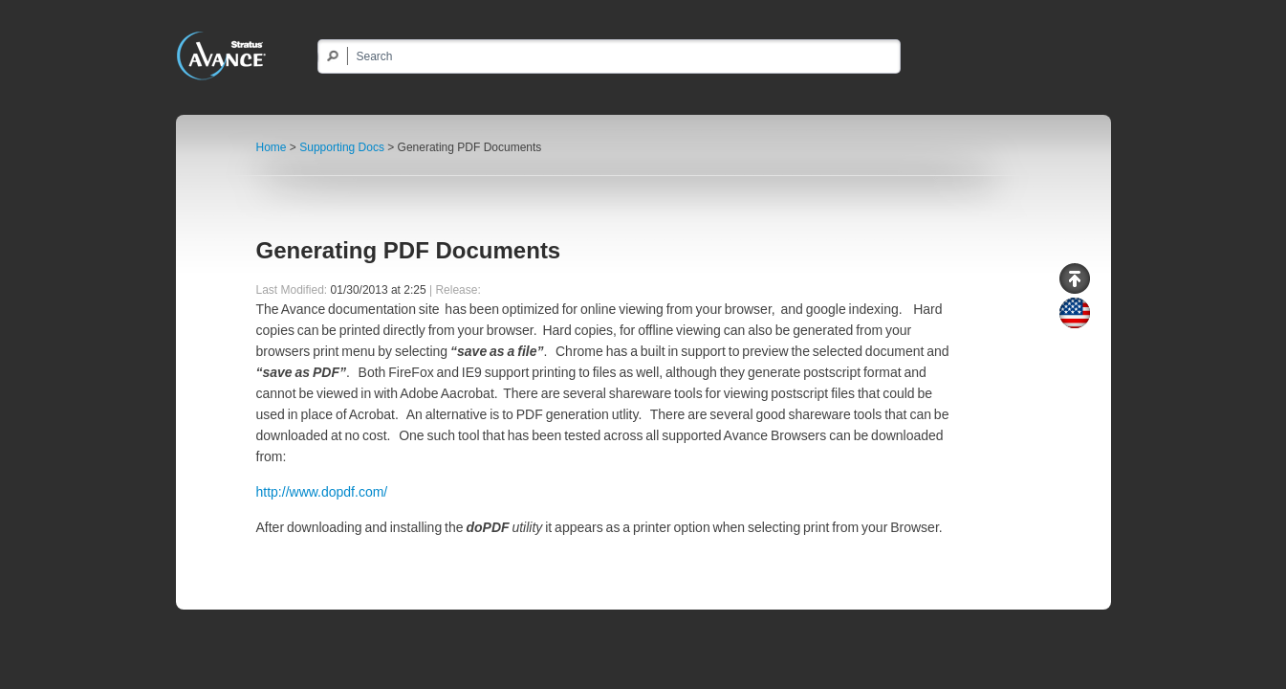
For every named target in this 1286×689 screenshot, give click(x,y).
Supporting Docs (341, 147)
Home (271, 147)
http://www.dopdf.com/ (322, 492)
